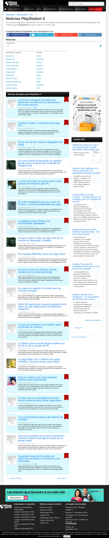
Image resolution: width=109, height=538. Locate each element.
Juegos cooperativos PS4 (24, 514)
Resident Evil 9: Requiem (75, 507)
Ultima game (78, 328)
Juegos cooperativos (15, 9)
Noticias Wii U (11, 72)
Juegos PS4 (44, 515)
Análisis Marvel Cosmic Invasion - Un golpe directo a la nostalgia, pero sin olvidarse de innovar (87, 198)
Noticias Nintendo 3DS (14, 81)
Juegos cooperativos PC (23, 528)
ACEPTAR (67, 536)
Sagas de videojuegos (50, 9)
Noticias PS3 (10, 59)
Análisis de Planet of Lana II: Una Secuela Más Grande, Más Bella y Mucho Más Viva (86, 147)
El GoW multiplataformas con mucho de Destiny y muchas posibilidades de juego (39, 203)
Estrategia (40, 72)
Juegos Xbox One (47, 520)
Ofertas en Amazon (95, 9)
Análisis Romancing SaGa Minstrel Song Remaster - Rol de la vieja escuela (86, 231)
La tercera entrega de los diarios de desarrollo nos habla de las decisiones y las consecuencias (39, 102)
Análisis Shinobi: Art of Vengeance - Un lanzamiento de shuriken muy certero (86, 296)
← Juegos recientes (14, 478)
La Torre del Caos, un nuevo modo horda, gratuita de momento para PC (40, 182)
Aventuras (40, 59)
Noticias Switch (11, 69)
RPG (38, 88)
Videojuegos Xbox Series (50, 518)
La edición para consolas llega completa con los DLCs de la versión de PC (41, 344)
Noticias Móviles (11, 85)
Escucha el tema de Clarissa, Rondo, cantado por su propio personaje (37, 270)
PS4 (8, 46)
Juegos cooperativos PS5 (24, 512)
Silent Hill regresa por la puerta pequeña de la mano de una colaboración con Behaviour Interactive (42, 306)
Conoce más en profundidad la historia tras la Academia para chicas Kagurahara (40, 399)
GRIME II (69, 510)
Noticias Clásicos (12, 88)
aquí (61, 536)
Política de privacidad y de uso (71, 529)
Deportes (40, 65)
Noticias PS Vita (11, 78)
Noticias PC (10, 56)
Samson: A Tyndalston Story (76, 513)
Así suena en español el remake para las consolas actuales (39, 289)
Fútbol (39, 75)
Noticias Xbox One (12, 62)
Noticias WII (10, 75)
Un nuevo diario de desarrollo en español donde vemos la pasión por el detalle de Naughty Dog (39, 163)
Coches (39, 62)
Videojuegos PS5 (46, 513)
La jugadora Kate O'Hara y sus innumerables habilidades (34, 222)
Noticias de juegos (81, 9)
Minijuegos (40, 85)
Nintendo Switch (46, 510)
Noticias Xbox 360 (12, 65)
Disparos (40, 69)
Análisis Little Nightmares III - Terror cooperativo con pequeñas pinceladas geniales (86, 170)
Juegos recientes (29, 9)
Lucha (39, 78)
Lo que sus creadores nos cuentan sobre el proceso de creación (39, 326)
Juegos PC (44, 523)
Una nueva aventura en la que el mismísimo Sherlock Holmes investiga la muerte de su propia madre (41, 438)
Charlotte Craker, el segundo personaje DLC (39, 124)
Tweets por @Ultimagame (79, 337)
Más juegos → (63, 478)
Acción (39, 56)
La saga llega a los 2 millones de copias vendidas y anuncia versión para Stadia (39, 360)
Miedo (39, 81)
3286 (35, 108)
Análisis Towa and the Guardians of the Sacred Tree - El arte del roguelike (87, 266)
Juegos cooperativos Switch (25, 517)
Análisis (39, 9)
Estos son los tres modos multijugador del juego (40, 143)
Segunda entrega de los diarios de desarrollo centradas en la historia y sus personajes (39, 458)
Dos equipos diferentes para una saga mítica (41, 254)
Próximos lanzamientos (66, 9)
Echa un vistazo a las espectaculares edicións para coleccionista (37, 378)
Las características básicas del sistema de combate (40, 418)
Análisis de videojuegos (92, 320)
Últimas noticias (46, 507)
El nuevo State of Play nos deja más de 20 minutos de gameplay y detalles (40, 239)
